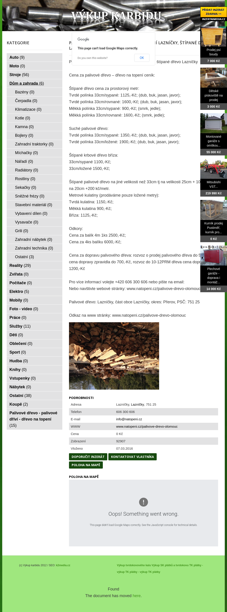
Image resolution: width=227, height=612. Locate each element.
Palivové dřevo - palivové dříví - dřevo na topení (33, 419)
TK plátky (154, 572)
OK (142, 58)
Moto (17, 66)
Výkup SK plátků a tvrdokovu (170, 565)
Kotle (22, 118)
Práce (18, 317)
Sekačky (25, 187)
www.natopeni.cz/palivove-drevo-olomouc (147, 426)
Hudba (19, 361)
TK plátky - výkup (136, 572)
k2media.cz (63, 565)
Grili (21, 231)
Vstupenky (23, 378)
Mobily (19, 300)
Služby (20, 326)
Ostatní (24, 257)
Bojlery (24, 135)
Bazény (24, 92)
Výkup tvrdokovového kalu (134, 565)
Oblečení (21, 343)
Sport (18, 352)
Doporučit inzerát (88, 457)
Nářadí (24, 161)
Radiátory (26, 170)
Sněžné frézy (30, 196)
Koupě (19, 404)
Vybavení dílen (31, 213)
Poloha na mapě (86, 465)
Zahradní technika (34, 248)
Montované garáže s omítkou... (213, 141)
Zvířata (19, 274)
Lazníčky (137, 404)
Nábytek (20, 387)
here (137, 596)
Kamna (24, 127)
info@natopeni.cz (129, 419)
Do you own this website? (93, 58)
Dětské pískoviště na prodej (214, 95)
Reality (20, 265)
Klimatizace (28, 109)
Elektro (19, 291)
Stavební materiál (33, 205)
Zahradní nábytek (33, 239)
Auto (17, 57)
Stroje (19, 74)
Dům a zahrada (27, 83)
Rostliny (25, 179)
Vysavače (26, 222)
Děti (16, 335)
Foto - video (24, 309)
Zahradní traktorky (34, 144)
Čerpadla (26, 101)
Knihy (18, 369)
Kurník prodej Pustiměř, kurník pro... (213, 227)
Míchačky (26, 153)
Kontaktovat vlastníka (132, 457)
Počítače (21, 283)
